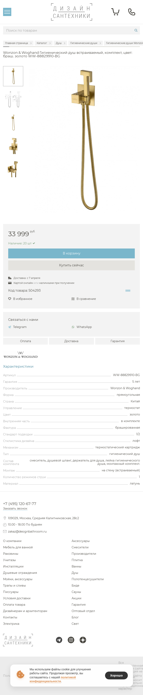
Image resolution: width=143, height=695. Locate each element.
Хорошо (116, 675)
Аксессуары (81, 541)
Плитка (77, 560)
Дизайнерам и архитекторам (25, 611)
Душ (75, 573)
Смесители (80, 547)
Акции (76, 598)
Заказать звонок (15, 508)
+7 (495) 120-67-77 (19, 504)
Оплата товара (14, 604)
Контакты (10, 617)
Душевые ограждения (20, 573)
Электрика (11, 624)
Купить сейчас (71, 265)
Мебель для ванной (18, 547)
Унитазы (9, 560)
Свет (75, 624)
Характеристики (18, 366)
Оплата (25, 341)
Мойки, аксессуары (17, 579)
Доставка (71, 341)
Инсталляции (13, 566)
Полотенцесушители (88, 579)
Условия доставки (17, 598)
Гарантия (118, 341)
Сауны (76, 592)
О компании (12, 541)
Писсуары (10, 592)
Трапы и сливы (14, 585)
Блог (75, 617)
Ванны (76, 566)
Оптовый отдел (83, 611)
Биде (75, 585)
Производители (84, 554)
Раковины (10, 554)
